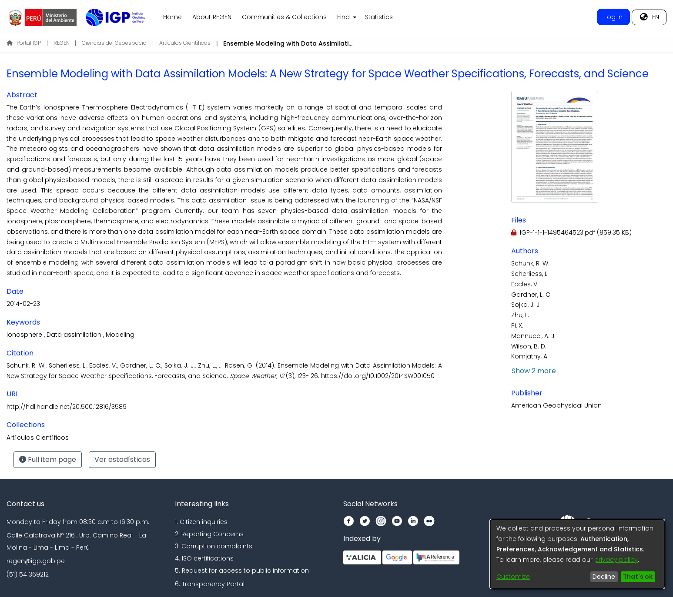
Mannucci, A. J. (533, 336)
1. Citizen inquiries (201, 521)
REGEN (62, 42)
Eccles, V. (525, 284)
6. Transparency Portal (209, 584)
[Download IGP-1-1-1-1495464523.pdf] (571, 232)
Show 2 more (534, 371)
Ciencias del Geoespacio (114, 42)
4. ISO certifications (204, 558)
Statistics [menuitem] (379, 17)
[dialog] (577, 554)
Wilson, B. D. (528, 346)
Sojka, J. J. (526, 304)
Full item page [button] (47, 459)
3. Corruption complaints (213, 546)
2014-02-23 (23, 303)
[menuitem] (345, 17)
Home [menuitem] (172, 17)
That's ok (638, 576)
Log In (613, 17)
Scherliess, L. (530, 273)
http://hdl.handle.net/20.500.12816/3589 (67, 406)
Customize (513, 576)
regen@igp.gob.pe (36, 561)
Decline (604, 576)
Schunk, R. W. (530, 263)
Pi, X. (517, 325)
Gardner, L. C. (531, 294)
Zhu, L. (520, 315)
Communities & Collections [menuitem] (284, 17)
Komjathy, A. (530, 356)
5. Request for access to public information (242, 570)
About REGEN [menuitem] (211, 17)
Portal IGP (24, 42)
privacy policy (616, 559)
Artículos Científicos (185, 42)
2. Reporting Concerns (209, 534)
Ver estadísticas (122, 459)
